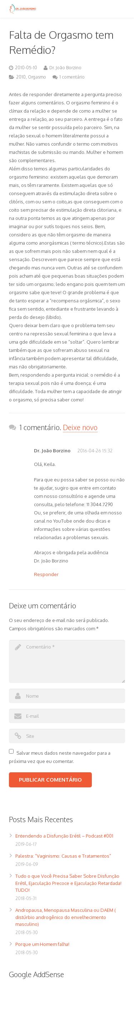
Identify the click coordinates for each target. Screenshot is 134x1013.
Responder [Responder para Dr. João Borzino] (46, 574)
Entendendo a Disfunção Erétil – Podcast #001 (64, 836)
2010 (21, 77)
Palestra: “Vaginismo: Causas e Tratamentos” (63, 856)
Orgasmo (37, 77)
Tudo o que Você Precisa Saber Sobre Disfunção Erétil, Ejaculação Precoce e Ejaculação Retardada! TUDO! (68, 883)
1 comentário (72, 77)
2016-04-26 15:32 (95, 450)
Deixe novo (80, 427)
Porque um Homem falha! (42, 944)
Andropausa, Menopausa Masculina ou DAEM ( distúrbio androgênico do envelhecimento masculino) (65, 917)
